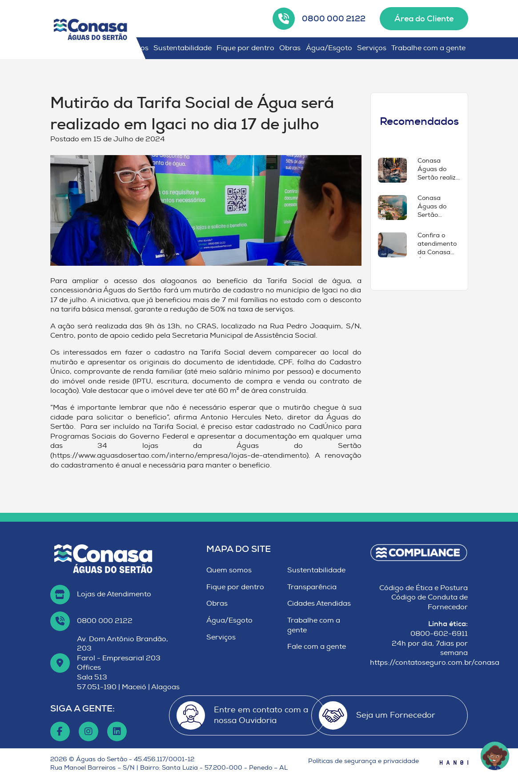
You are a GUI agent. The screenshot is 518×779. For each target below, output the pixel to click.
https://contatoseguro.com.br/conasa (434, 662)
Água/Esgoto (329, 48)
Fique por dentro (245, 48)
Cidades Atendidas (319, 603)
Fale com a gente (316, 646)
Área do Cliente (424, 18)
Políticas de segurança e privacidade (363, 761)
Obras (290, 48)
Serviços (371, 48)
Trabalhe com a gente (428, 48)
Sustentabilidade (182, 48)
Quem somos (229, 570)
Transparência (312, 587)
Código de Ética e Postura (423, 587)
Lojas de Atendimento (114, 594)
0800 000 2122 (333, 18)
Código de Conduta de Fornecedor (429, 602)
